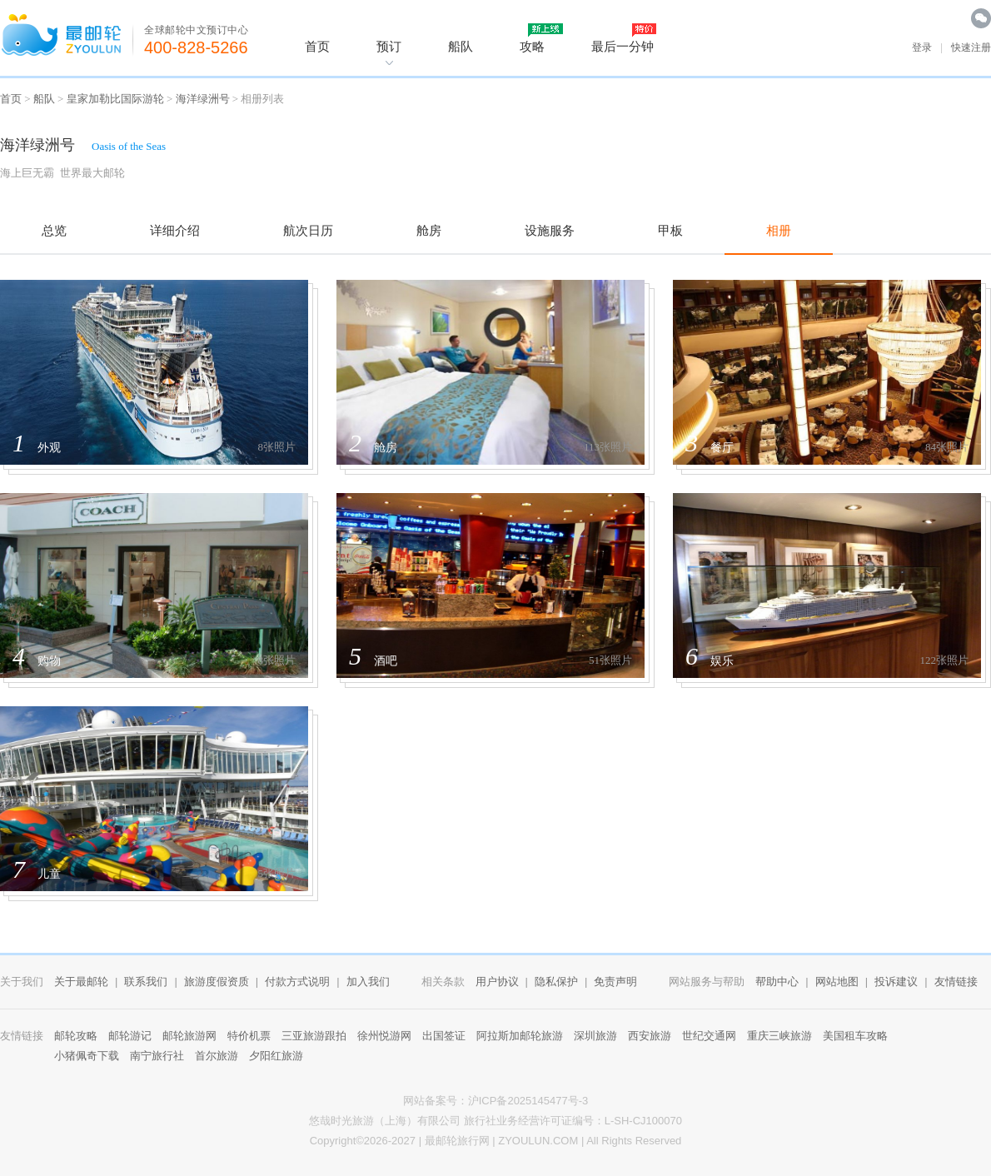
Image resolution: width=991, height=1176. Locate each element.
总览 (54, 230)
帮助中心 (777, 981)
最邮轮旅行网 (457, 1140)
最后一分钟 (622, 46)
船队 (460, 46)
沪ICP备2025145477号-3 (528, 1100)
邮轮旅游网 (189, 1035)
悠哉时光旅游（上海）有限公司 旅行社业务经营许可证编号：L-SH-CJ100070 (495, 1120)
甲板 (670, 230)
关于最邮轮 (81, 981)
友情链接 (956, 981)
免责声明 (615, 981)
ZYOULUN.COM (538, 1140)
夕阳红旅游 (276, 1055)
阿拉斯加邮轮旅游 (519, 1035)
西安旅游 (649, 1035)
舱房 (428, 230)
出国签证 (444, 1035)
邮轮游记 (130, 1035)
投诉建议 (896, 981)
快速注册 (971, 47)
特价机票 (249, 1035)
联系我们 (145, 981)
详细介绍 (175, 230)
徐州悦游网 (384, 1035)
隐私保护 (556, 981)
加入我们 (368, 981)
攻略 (532, 46)
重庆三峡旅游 (779, 1035)
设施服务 (550, 230)
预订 (388, 46)
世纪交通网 (709, 1035)
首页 (317, 46)
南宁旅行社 (157, 1055)
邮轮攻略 (75, 1035)
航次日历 (308, 230)
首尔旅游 (216, 1055)
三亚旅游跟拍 (313, 1035)
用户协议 (497, 981)
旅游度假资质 (216, 981)
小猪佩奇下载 (86, 1055)
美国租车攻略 (855, 1035)
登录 (922, 47)
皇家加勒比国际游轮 (115, 98)
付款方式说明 (297, 981)
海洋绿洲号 (203, 98)
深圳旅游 (595, 1035)
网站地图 (837, 981)
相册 (778, 230)
